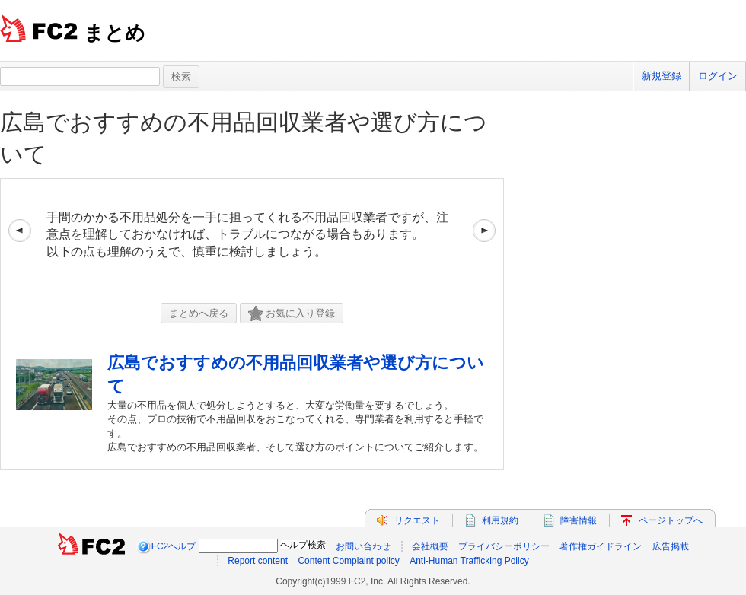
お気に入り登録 (291, 314)
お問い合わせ (363, 546)
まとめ (114, 32)
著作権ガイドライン (601, 546)
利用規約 (500, 520)
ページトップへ (671, 520)
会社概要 (430, 546)
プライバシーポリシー (504, 546)
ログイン (718, 75)
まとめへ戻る (198, 313)
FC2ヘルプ (173, 546)
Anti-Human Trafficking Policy (469, 560)
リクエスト (417, 520)
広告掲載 (670, 546)
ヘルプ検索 (303, 544)
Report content (258, 560)
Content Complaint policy (348, 560)
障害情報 (578, 520)
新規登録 (661, 75)
